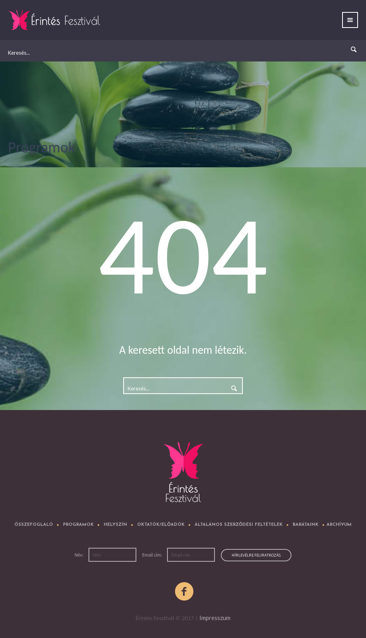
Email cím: (152, 555)
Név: (80, 555)
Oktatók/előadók (161, 525)
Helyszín (115, 525)
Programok (78, 525)
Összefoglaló (33, 525)
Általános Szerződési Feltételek (239, 525)
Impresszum (214, 617)
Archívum (339, 525)
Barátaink (306, 525)
